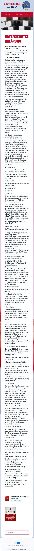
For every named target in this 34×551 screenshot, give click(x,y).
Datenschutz (17, 543)
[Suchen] (27, 533)
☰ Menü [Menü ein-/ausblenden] (28, 14)
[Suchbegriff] (17, 533)
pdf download (16, 500)
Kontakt (16, 541)
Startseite (8, 14)
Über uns (19, 14)
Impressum (24, 541)
